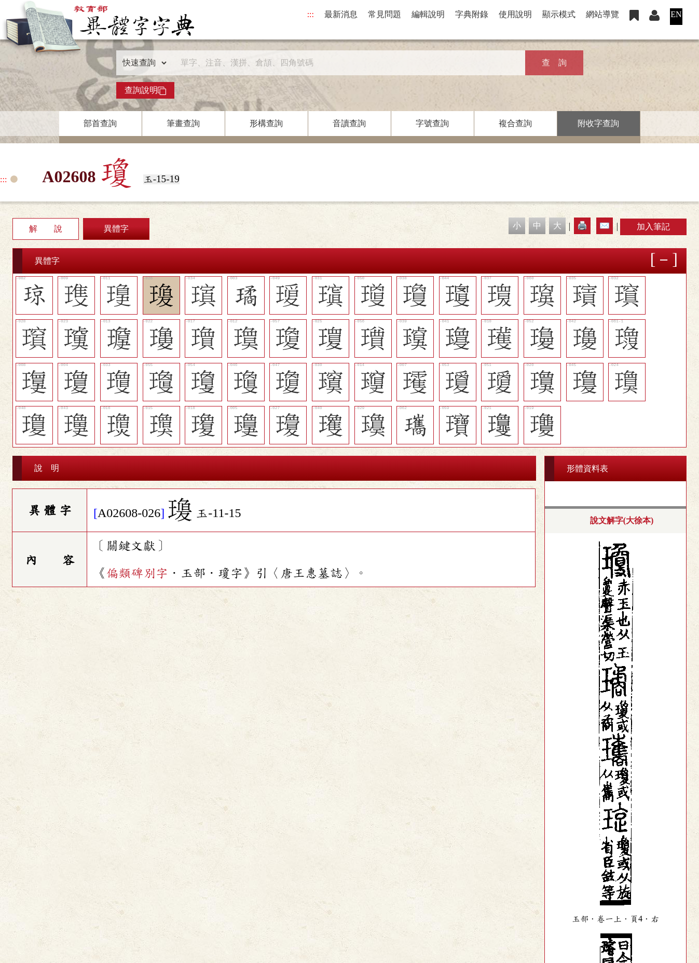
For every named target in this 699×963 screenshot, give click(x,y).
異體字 (116, 228)
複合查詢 (515, 123)
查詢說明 (145, 90)
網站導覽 (602, 14)
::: (310, 14)
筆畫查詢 (183, 123)
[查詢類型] (142, 62)
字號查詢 (432, 123)
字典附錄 (471, 14)
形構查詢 (266, 123)
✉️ (604, 225)
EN (675, 14)
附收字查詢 (598, 123)
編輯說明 (428, 14)
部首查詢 (100, 123)
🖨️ (582, 225)
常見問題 (384, 14)
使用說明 (515, 14)
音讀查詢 (349, 123)
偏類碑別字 (137, 573)
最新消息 (341, 14)
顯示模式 (558, 14)
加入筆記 (653, 226)
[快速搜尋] (346, 62)
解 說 (45, 228)
